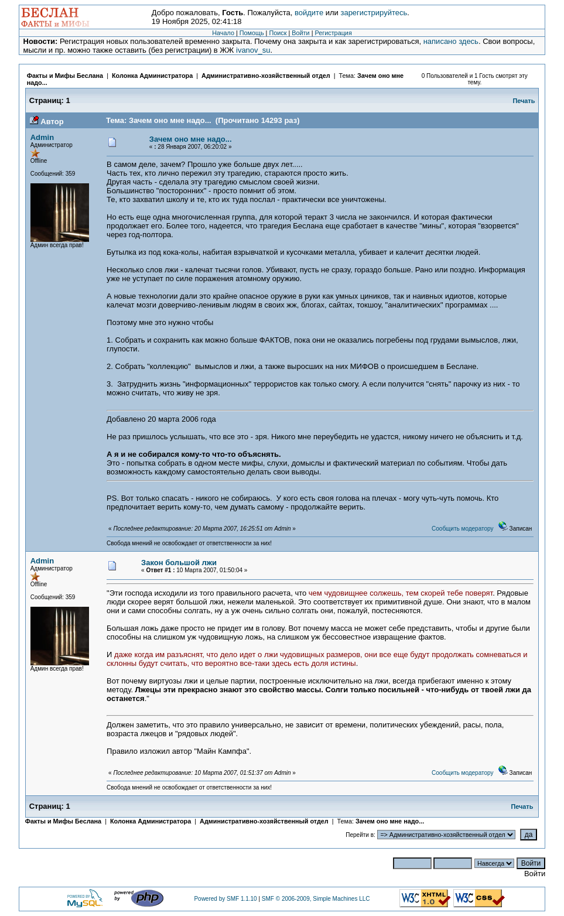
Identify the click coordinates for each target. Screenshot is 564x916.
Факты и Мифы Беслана (65, 75)
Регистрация (333, 32)
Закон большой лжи (179, 562)
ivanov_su (253, 50)
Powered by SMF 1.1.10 (225, 899)
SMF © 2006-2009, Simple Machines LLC (316, 899)
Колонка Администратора (152, 75)
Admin (42, 137)
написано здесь (450, 41)
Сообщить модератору (462, 528)
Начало (223, 32)
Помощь (252, 32)
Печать (524, 100)
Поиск (277, 32)
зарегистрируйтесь (373, 12)
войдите (309, 12)
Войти (300, 32)
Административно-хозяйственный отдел (265, 75)
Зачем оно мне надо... (190, 139)
